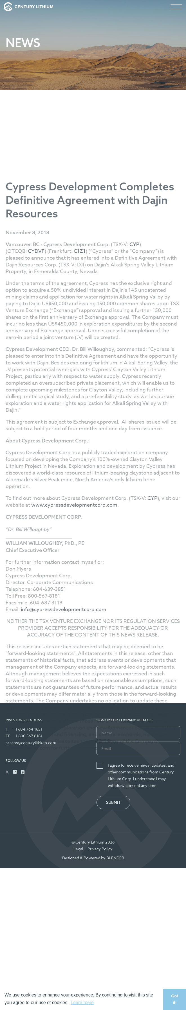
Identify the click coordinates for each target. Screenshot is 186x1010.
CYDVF (36, 384)
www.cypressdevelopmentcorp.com (74, 638)
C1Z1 (80, 384)
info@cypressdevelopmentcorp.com (63, 742)
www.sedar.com (31, 881)
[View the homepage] (28, 6)
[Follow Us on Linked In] (15, 772)
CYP (152, 631)
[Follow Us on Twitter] (7, 772)
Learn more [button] (82, 1002)
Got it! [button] (174, 999)
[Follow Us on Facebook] (22, 772)
